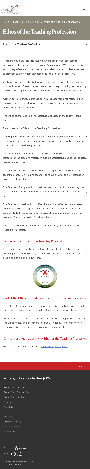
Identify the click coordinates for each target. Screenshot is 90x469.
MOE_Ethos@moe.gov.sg (54, 346)
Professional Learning (14, 387)
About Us (8, 407)
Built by (17, 454)
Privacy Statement (12, 426)
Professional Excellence (15, 397)
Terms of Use (9, 431)
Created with (18, 448)
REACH (7, 416)
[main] (45, 193)
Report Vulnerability (12, 421)
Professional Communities (16, 392)
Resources (9, 402)
